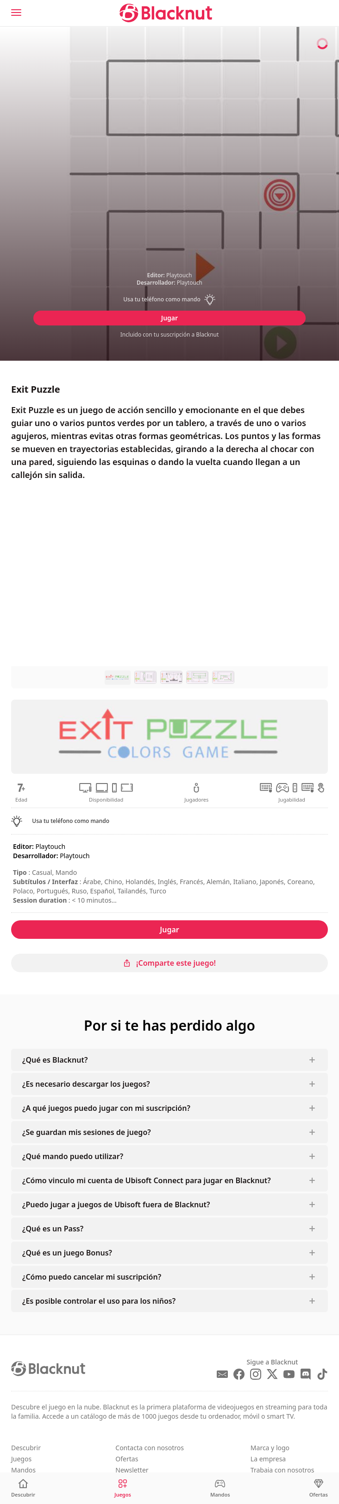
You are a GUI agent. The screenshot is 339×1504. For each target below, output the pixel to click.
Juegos (21, 1458)
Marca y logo (270, 1447)
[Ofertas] (318, 1488)
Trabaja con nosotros (282, 1470)
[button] (170, 299)
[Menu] (16, 12)
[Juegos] (122, 1488)
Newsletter (131, 1470)
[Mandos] (220, 1488)
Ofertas (126, 1458)
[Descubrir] (23, 1488)
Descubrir (26, 1447)
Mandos (23, 1470)
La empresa (268, 1458)
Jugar (169, 317)
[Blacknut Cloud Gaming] (165, 13)
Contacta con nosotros (149, 1447)
